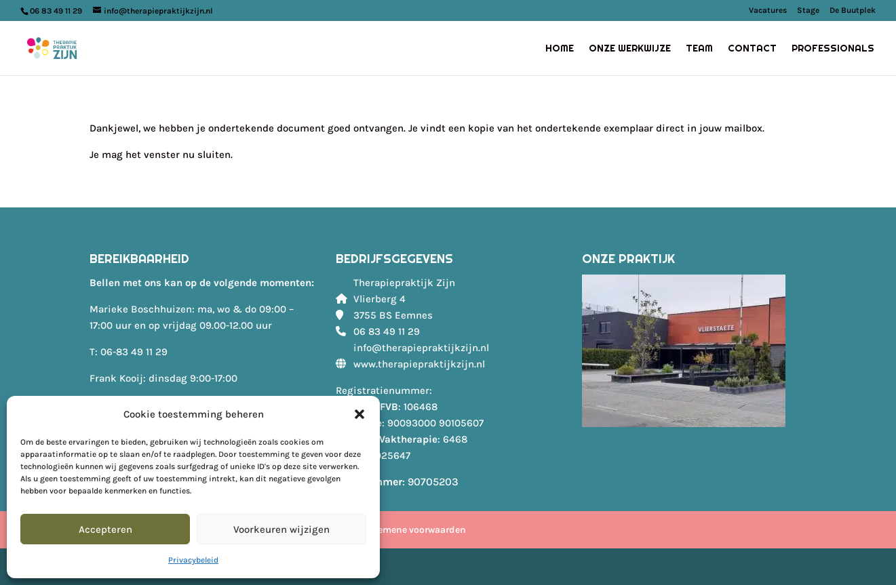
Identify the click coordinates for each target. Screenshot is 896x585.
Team (699, 48)
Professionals (833, 48)
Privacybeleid (193, 560)
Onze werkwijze (630, 48)
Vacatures (768, 10)
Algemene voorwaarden (415, 530)
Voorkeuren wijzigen (281, 529)
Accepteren (105, 529)
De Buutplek (853, 10)
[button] (359, 414)
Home (559, 48)
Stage (808, 10)
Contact (752, 48)
